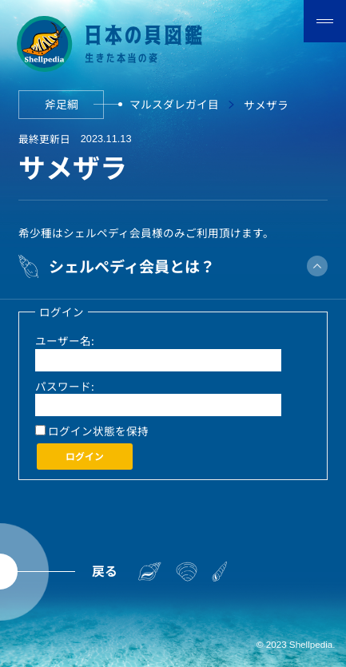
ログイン (85, 456)
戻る (104, 571)
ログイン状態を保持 (98, 431)
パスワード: (64, 386)
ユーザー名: (64, 340)
